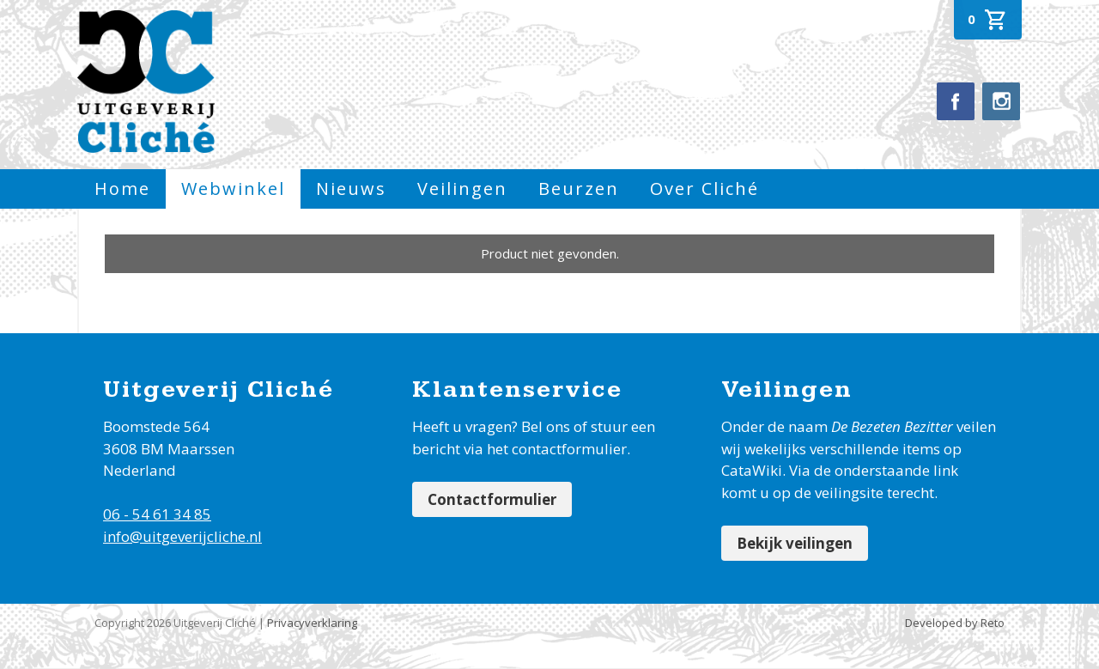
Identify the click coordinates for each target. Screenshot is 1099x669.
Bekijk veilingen (795, 543)
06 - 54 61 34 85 (157, 514)
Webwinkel (233, 188)
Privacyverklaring (312, 622)
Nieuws (351, 188)
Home (122, 188)
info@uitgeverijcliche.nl (182, 536)
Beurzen (578, 188)
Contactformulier (492, 499)
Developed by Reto (955, 622)
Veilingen (462, 188)
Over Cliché (704, 188)
